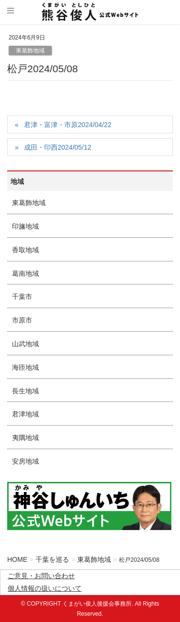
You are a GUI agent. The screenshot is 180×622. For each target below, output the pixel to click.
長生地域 (25, 391)
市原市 (22, 320)
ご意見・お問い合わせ (41, 576)
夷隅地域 (25, 437)
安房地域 (25, 461)
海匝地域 (25, 367)
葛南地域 (25, 273)
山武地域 (25, 344)
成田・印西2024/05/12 (57, 147)
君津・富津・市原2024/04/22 (67, 125)
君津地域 (25, 414)
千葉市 (22, 296)
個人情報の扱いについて (45, 588)
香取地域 (25, 250)
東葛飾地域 (30, 50)
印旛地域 (25, 226)
